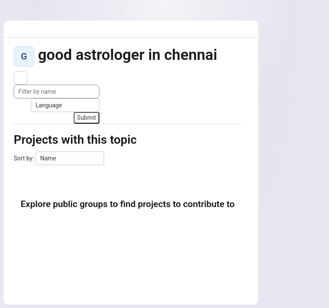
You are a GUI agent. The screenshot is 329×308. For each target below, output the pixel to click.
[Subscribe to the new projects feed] (20, 78)
